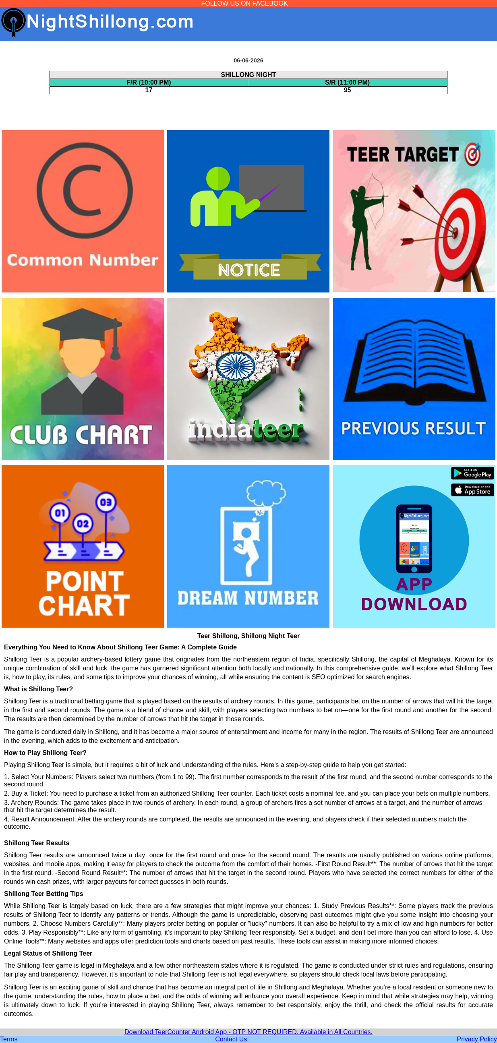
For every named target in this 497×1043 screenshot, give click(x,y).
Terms (9, 1039)
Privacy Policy (477, 1039)
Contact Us (231, 1039)
